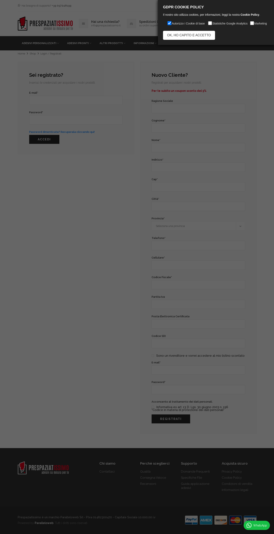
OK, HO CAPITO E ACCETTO (189, 35)
